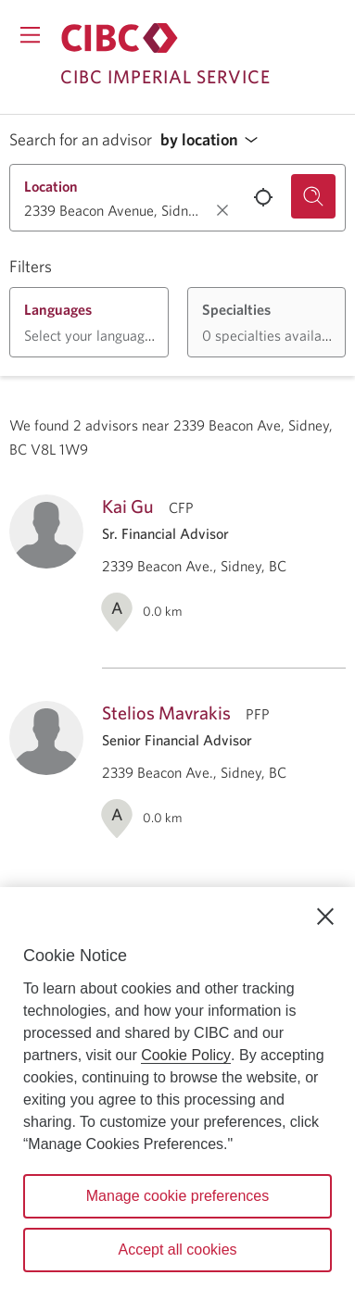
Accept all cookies (177, 1249)
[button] (214, 140)
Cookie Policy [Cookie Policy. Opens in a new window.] (186, 1055)
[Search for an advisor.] (313, 196)
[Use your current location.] (263, 197)
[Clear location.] (222, 210)
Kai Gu (128, 506)
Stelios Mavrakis (166, 712)
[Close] (325, 917)
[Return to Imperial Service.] (119, 38)
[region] (177, 1093)
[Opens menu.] (30, 35)
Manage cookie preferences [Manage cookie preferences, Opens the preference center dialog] (177, 1196)
